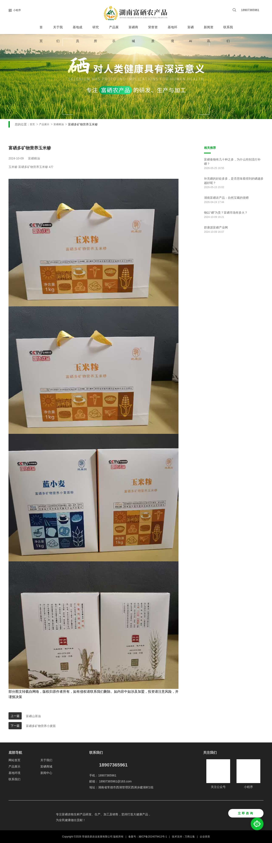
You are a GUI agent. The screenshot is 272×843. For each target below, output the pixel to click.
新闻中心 (46, 773)
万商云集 (190, 836)
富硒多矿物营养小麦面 (41, 726)
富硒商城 (133, 34)
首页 (41, 34)
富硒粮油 (59, 124)
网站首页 (14, 760)
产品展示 (114, 34)
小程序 (14, 10)
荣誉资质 (153, 34)
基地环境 (172, 34)
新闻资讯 (208, 34)
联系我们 (228, 34)
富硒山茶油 (33, 716)
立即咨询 (246, 813)
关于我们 (58, 34)
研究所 (95, 34)
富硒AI (190, 34)
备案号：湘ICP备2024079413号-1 (147, 836)
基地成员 (77, 34)
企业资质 (205, 836)
